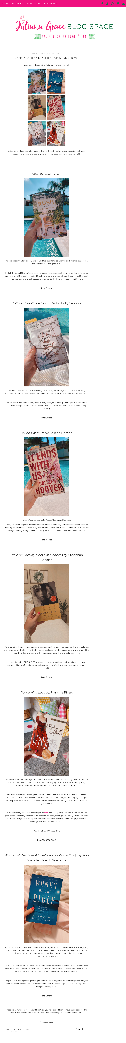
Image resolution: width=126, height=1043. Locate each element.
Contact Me (34, 4)
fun (28, 1029)
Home (5, 4)
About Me (17, 4)
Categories (52, 4)
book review (19, 1029)
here (46, 813)
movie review (11, 1032)
